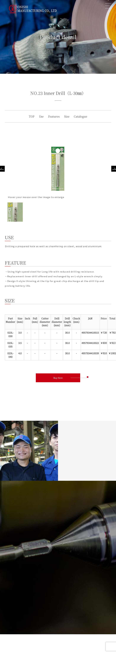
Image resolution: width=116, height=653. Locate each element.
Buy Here (58, 377)
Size (66, 116)
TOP (31, 116)
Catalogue (80, 116)
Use (41, 116)
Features (54, 116)
